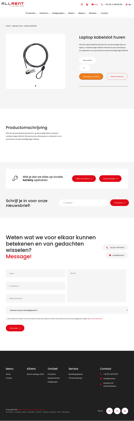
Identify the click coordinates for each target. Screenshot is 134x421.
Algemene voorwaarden (31, 410)
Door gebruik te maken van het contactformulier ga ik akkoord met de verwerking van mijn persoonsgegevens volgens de (55, 319)
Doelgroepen (53, 382)
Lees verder (87, 60)
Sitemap (42, 410)
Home (8, 26)
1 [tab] (35, 86)
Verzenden (14, 328)
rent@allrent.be (116, 255)
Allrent (20, 410)
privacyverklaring (96, 319)
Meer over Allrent (82, 179)
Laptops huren (17, 26)
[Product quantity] (84, 68)
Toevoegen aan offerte (91, 77)
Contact (9, 378)
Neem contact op (118, 75)
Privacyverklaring (75, 378)
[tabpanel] (35, 61)
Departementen (54, 378)
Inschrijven (118, 203)
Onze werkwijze (109, 179)
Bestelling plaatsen (76, 374)
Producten (52, 374)
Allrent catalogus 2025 (35, 374)
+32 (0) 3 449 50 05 (115, 248)
